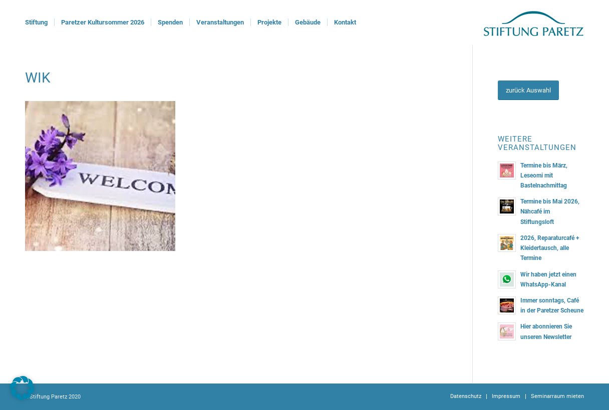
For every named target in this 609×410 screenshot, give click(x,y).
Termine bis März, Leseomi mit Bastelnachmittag (543, 175)
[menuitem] (36, 22)
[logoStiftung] (533, 22)
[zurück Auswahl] (528, 90)
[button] (22, 388)
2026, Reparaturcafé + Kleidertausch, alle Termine (549, 248)
